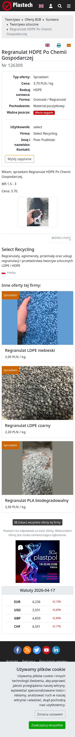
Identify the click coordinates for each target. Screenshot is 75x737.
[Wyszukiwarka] (60, 5)
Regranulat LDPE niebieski (30, 350)
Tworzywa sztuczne (24, 24)
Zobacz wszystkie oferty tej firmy (37, 522)
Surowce (52, 19)
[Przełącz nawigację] (69, 5)
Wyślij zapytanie (19, 159)
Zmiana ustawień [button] (50, 714)
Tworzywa (12, 19)
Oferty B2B (33, 19)
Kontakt (12, 661)
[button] (51, 5)
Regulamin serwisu (53, 661)
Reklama (28, 661)
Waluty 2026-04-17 (37, 590)
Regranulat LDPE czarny (27, 425)
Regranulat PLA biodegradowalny (37, 500)
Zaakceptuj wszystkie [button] (47, 725)
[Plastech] (17, 5)
